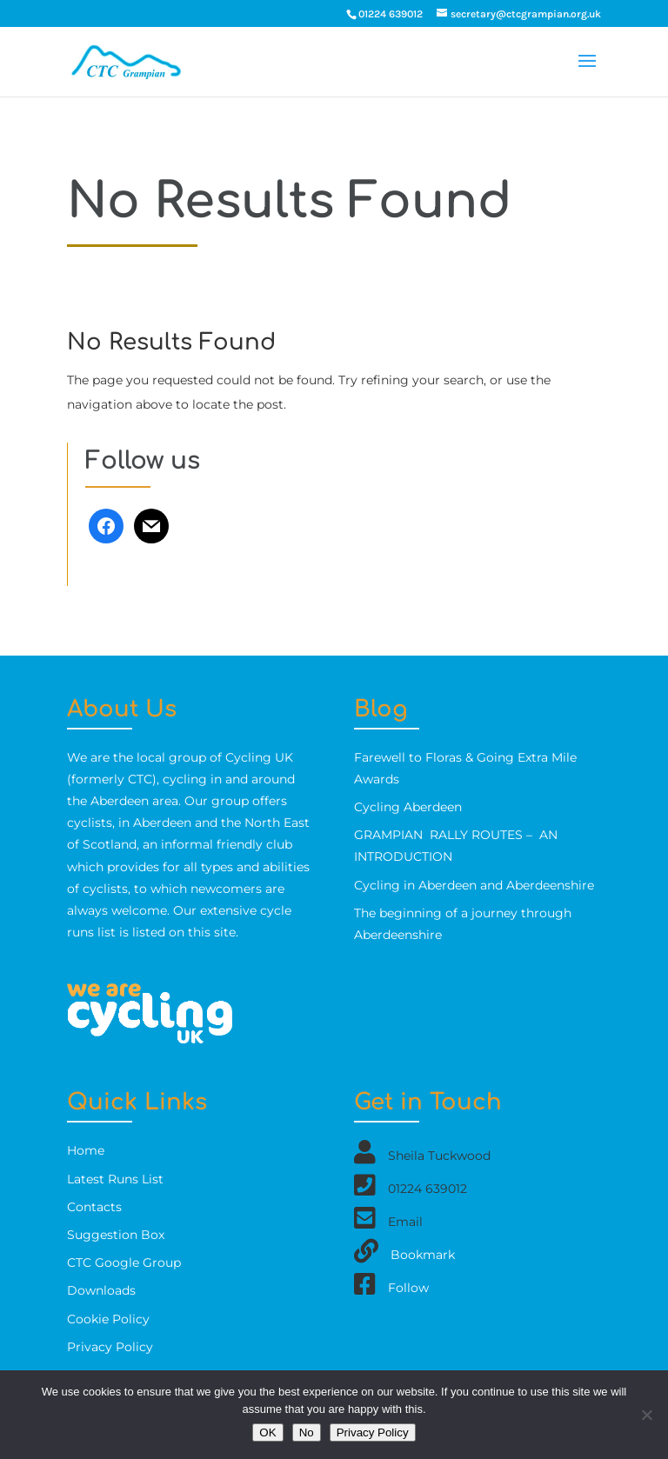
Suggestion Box (115, 1234)
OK (267, 1432)
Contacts (94, 1207)
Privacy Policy (110, 1347)
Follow (408, 1288)
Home (85, 1150)
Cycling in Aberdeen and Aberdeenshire (474, 885)
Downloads (101, 1290)
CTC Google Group (124, 1262)
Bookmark (423, 1254)
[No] (646, 1414)
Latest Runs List (115, 1179)
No (306, 1432)
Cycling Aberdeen (408, 807)
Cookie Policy (108, 1319)
